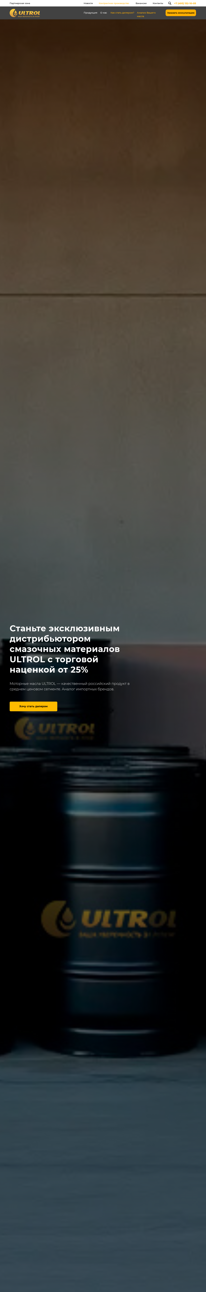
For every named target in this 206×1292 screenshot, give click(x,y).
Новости (88, 3)
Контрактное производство (114, 3)
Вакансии (141, 3)
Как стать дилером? (122, 12)
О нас (103, 12)
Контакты (158, 3)
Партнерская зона (20, 3)
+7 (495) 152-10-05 (185, 3)
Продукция (90, 12)
